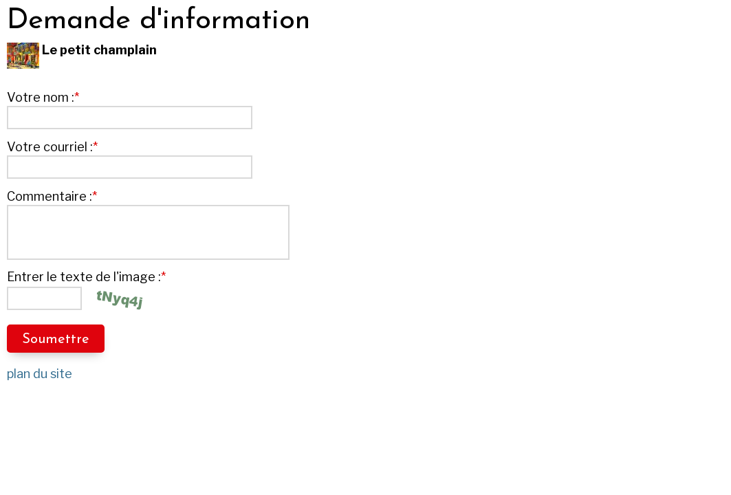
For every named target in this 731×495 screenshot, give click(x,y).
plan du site (39, 373)
